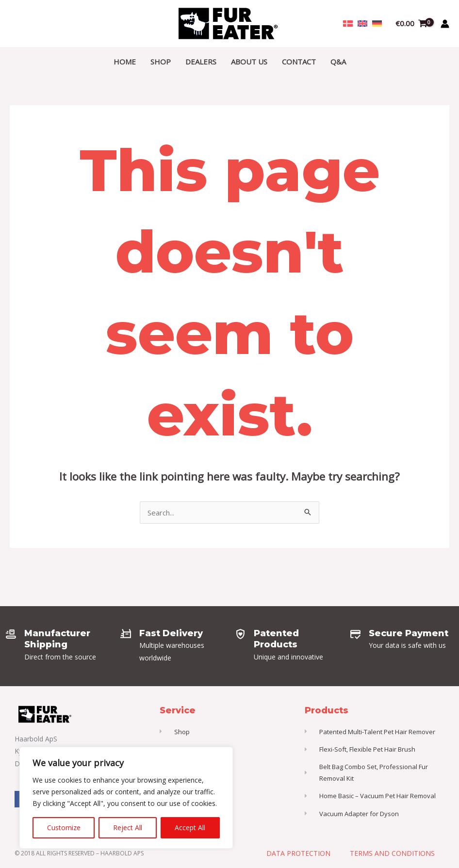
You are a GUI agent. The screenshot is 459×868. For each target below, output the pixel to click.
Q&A (338, 61)
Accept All (190, 827)
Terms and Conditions (392, 853)
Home (125, 61)
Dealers (200, 61)
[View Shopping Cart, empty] (411, 23)
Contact (299, 61)
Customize (64, 827)
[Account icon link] (445, 23)
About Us (249, 61)
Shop (160, 61)
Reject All (127, 827)
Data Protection (298, 853)
